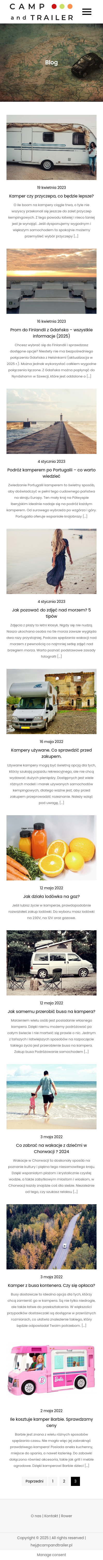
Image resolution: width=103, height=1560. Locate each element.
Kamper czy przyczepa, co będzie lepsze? (51, 196)
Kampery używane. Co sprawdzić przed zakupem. (51, 753)
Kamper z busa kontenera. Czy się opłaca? (51, 1285)
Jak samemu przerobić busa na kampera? (51, 1012)
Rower (66, 1516)
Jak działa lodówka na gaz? (51, 896)
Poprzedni (34, 1481)
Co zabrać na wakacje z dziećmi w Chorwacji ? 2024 (51, 1148)
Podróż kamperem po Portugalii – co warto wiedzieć (52, 473)
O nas (36, 1516)
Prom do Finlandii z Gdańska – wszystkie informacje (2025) (51, 333)
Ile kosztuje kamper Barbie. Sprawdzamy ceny (51, 1422)
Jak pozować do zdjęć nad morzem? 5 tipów (51, 613)
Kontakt (51, 1516)
